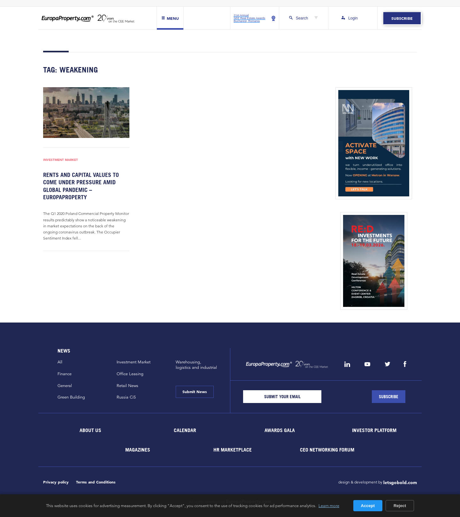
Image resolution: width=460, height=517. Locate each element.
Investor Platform (374, 430)
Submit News (194, 391)
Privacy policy (56, 482)
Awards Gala (279, 430)
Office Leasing (130, 373)
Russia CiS (126, 397)
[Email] (282, 396)
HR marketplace (232, 449)
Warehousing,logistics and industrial (196, 365)
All (59, 362)
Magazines (137, 449)
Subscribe (402, 18)
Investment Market (60, 160)
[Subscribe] (388, 396)
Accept (368, 505)
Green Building (71, 397)
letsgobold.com (400, 482)
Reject (400, 505)
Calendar (185, 430)
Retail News (127, 385)
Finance (64, 373)
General (64, 385)
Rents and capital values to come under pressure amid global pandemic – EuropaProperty (81, 186)
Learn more (328, 505)
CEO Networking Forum (327, 449)
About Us (90, 430)
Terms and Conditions (96, 482)
